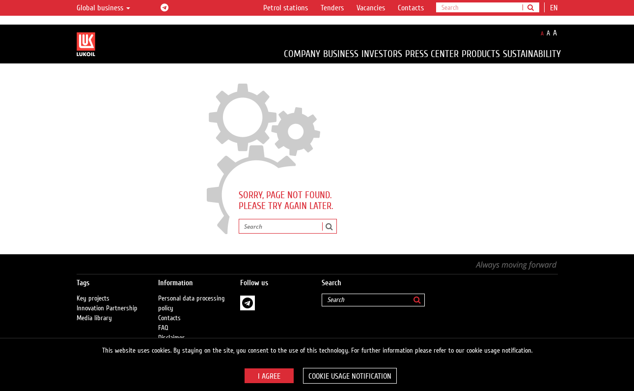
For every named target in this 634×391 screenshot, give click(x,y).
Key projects (93, 298)
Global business (103, 7)
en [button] (555, 7)
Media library (94, 318)
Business (340, 54)
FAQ (163, 328)
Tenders (332, 7)
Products (481, 54)
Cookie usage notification (349, 376)
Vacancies (371, 7)
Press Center (432, 54)
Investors (381, 54)
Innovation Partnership (107, 308)
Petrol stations (285, 7)
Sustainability (532, 54)
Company (302, 54)
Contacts (411, 7)
